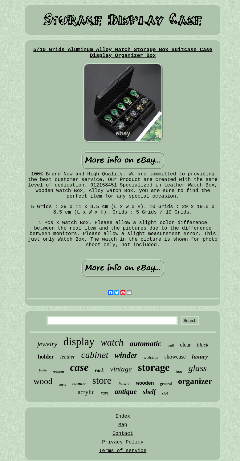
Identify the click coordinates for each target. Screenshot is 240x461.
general (166, 384)
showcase (175, 357)
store (101, 380)
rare (104, 393)
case (79, 367)
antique (126, 391)
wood (42, 381)
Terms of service (123, 451)
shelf (149, 391)
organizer (195, 381)
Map (122, 425)
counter (79, 383)
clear (185, 345)
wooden (145, 383)
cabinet (94, 355)
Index (122, 416)
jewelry (47, 344)
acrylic (86, 392)
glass (197, 368)
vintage (121, 369)
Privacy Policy (122, 442)
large (179, 371)
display (79, 342)
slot (165, 393)
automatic (145, 343)
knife (43, 370)
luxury (200, 356)
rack (99, 370)
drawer (124, 383)
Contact (122, 433)
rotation (58, 371)
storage (154, 367)
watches (150, 357)
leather (67, 357)
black (202, 345)
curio (62, 384)
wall (171, 345)
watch (112, 342)
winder (126, 355)
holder (46, 356)
